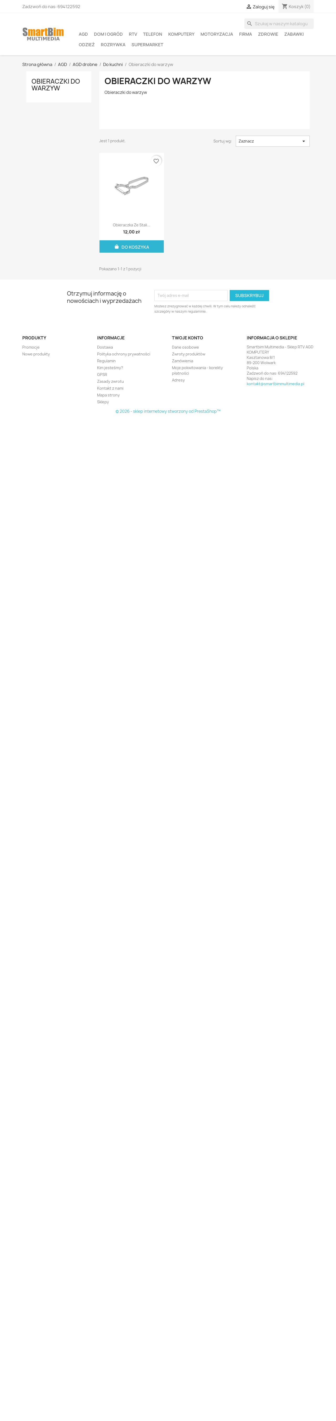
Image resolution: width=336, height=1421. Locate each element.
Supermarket (147, 45)
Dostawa (105, 347)
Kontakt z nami (110, 388)
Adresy (178, 380)
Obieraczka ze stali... (131, 224)
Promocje (31, 347)
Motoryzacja (217, 34)
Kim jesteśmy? (110, 367)
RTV (133, 34)
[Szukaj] (279, 23)
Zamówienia (182, 360)
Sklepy (103, 401)
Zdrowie (268, 34)
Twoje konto (187, 338)
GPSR (102, 374)
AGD (83, 34)
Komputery (181, 34)
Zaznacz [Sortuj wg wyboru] (273, 141)
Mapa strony (108, 395)
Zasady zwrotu (110, 381)
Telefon (152, 34)
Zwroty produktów (188, 354)
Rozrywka (113, 45)
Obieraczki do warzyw (56, 85)
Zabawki (294, 34)
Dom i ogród (108, 34)
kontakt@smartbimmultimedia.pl (275, 383)
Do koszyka (131, 246)
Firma (245, 34)
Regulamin (106, 360)
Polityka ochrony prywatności (123, 354)
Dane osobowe (185, 347)
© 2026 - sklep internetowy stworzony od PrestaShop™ (168, 411)
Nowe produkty (36, 354)
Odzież (87, 45)
